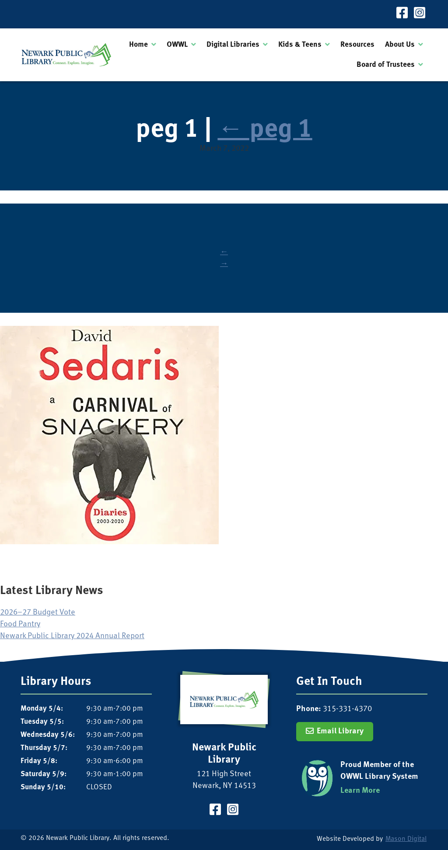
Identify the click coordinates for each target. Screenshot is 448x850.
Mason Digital (406, 839)
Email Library (340, 731)
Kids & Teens (300, 44)
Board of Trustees (386, 65)
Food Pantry (20, 624)
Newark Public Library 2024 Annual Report (72, 636)
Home (138, 44)
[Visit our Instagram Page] (419, 14)
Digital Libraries (232, 44)
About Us (400, 44)
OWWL (177, 44)
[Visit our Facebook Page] (402, 14)
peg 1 (264, 130)
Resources (357, 44)
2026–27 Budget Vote (37, 612)
